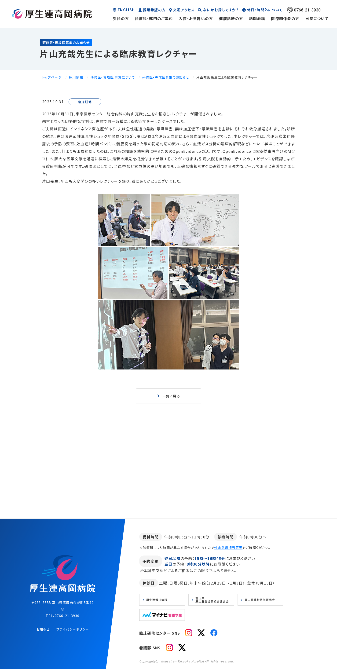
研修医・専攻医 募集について (113, 77)
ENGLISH (126, 9)
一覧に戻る (171, 396)
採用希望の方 (154, 9)
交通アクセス (183, 9)
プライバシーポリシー (72, 629)
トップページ (52, 77)
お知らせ (42, 629)
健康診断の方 (231, 18)
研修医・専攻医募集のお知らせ (165, 77)
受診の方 (121, 18)
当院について (316, 18)
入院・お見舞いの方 (196, 18)
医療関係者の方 (285, 18)
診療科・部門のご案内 (154, 18)
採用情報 (76, 77)
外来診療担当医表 (228, 547)
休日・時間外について (264, 9)
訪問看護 (257, 18)
